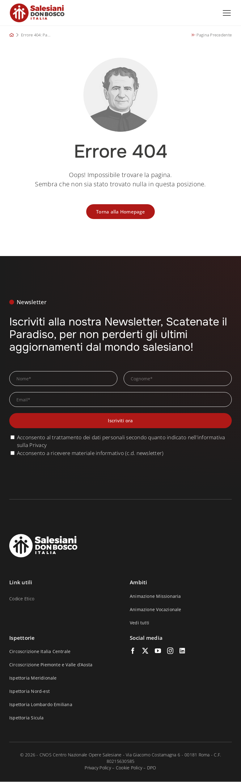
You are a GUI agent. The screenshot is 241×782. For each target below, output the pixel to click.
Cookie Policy (129, 768)
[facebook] (133, 651)
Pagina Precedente (212, 35)
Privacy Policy (98, 768)
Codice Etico (21, 599)
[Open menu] (227, 13)
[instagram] (170, 651)
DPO (151, 768)
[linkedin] (182, 651)
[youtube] (158, 651)
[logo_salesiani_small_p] (37, 5)
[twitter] (145, 651)
